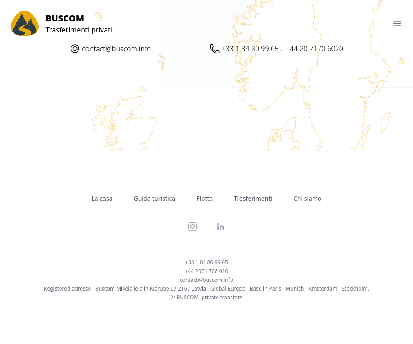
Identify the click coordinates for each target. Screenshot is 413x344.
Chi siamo (307, 198)
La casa (102, 198)
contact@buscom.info (116, 48)
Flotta (204, 198)
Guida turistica (155, 198)
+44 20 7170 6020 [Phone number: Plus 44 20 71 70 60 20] (314, 48)
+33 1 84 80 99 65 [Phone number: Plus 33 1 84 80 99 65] (250, 48)
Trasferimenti (253, 198)
